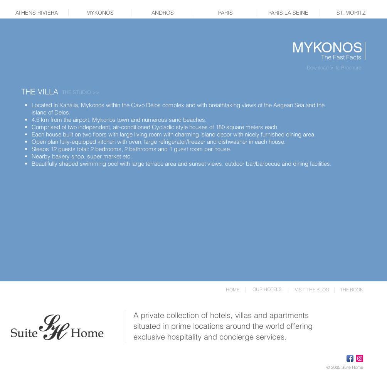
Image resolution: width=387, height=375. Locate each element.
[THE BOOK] (351, 290)
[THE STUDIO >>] (80, 92)
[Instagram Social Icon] (359, 358)
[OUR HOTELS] (267, 289)
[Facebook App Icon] (350, 358)
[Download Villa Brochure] (333, 67)
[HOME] (232, 290)
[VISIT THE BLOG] (312, 290)
